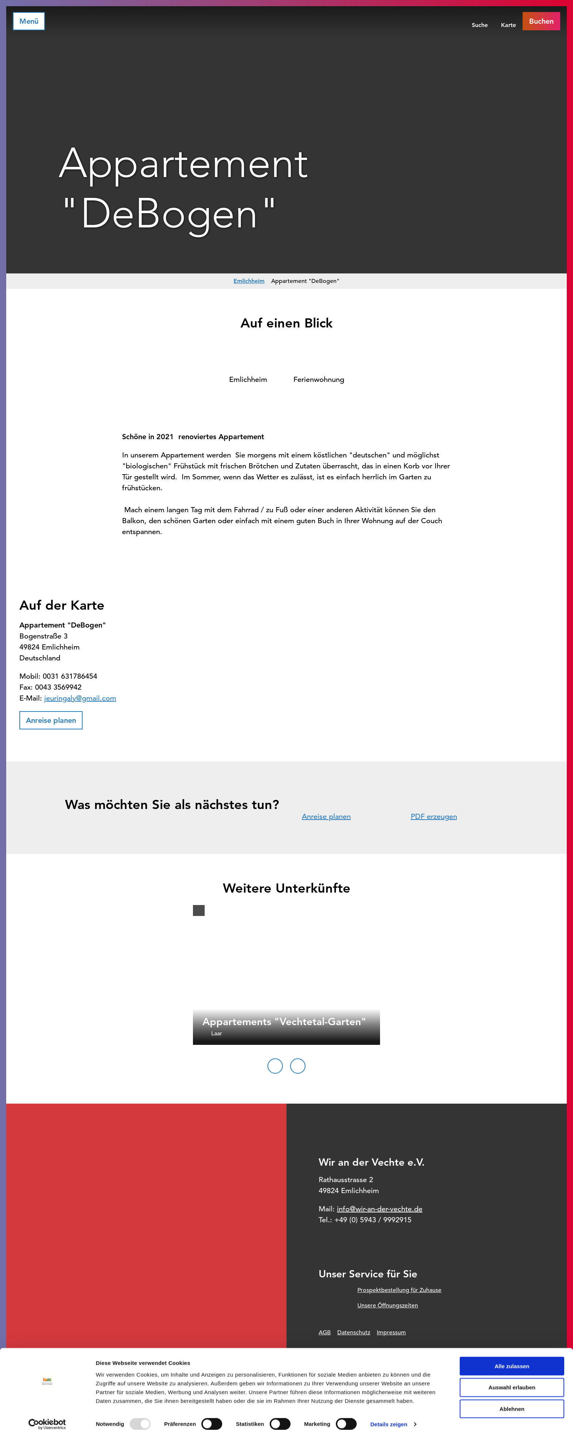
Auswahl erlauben (512, 1379)
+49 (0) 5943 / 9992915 (372, 1219)
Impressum (391, 1332)
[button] (51, 720)
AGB (325, 1332)
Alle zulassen (511, 1357)
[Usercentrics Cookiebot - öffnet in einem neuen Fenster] (47, 1415)
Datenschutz (353, 1332)
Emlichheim (249, 280)
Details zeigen (388, 1415)
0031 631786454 (70, 676)
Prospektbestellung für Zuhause (399, 1290)
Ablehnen (512, 1400)
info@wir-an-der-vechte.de (379, 1209)
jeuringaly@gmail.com (80, 698)
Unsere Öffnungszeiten (387, 1305)
